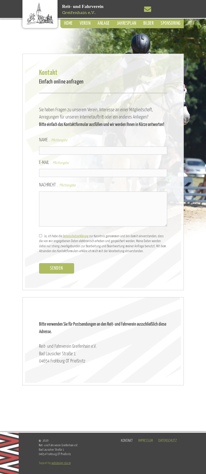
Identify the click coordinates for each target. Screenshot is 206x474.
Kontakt (127, 441)
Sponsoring (170, 23)
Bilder (148, 23)
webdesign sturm (61, 463)
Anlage (104, 23)
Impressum (145, 441)
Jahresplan (126, 23)
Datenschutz (167, 441)
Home (68, 23)
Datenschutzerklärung (75, 236)
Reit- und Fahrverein (83, 10)
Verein (85, 23)
